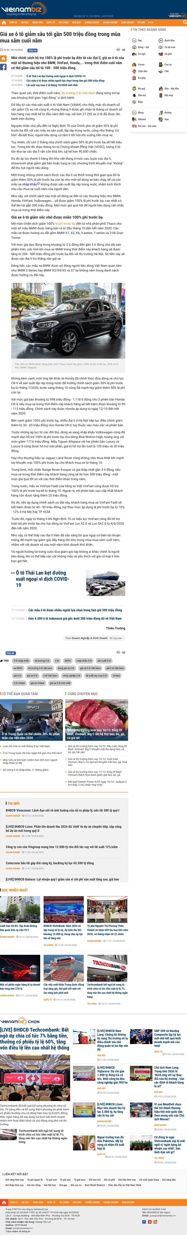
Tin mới (13, 803)
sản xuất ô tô (104, 660)
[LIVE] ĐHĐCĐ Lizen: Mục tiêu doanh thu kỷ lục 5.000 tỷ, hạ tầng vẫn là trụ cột (111, 1110)
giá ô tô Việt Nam (115, 668)
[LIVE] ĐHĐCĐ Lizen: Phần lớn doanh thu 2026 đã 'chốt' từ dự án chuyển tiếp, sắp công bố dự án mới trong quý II (63, 829)
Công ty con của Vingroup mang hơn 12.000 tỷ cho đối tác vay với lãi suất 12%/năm (62, 847)
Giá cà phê (109, 1180)
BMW (68, 660)
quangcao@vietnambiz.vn (162, 1215)
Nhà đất (101, 1055)
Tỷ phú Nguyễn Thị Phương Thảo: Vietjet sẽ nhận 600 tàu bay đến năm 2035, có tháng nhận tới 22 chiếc (107, 930)
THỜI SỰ (13, 22)
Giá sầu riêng (34, 1185)
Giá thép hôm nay (14, 1185)
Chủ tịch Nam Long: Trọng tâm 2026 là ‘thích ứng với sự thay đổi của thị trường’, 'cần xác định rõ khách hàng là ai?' (169, 1077)
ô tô (57, 660)
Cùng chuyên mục (83, 694)
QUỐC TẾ (50, 22)
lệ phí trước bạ (65, 224)
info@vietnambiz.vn (23, 1228)
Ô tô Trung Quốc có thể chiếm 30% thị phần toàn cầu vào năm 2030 (30, 736)
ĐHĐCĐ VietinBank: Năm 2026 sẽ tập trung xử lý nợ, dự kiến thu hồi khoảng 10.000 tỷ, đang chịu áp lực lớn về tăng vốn (63, 932)
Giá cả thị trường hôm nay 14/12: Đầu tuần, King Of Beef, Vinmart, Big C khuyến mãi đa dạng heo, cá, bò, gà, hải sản (97, 749)
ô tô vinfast (19, 683)
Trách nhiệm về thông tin (18, 1231)
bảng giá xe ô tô (66, 668)
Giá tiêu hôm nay (127, 1180)
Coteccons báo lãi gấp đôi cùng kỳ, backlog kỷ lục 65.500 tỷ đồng (50, 863)
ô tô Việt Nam (50, 675)
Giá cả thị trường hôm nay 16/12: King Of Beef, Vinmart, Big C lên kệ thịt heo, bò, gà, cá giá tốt (96, 734)
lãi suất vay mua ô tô (96, 675)
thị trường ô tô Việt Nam (78, 93)
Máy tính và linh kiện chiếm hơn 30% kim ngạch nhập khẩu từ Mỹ (30, 762)
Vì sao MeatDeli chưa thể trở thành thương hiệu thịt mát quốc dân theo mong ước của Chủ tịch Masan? (169, 1112)
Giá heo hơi (95, 1180)
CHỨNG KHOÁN (92, 22)
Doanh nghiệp (13, 816)
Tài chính (48, 945)
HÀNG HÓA (37, 22)
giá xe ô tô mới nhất (60, 683)
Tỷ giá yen (65, 1180)
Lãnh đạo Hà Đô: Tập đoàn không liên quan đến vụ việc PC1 (18, 928)
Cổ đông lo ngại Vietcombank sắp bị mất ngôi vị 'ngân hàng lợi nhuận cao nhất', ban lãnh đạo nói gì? (169, 1145)
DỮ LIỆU (141, 22)
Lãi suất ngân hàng (149, 1180)
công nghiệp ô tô (71, 675)
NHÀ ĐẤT (76, 22)
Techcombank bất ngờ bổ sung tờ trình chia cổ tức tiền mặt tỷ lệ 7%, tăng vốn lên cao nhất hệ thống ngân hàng (107, 991)
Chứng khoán (7, 995)
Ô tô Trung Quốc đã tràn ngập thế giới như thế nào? (32, 753)
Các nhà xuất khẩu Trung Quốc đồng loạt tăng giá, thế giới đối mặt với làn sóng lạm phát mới (64, 988)
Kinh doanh (160, 1125)
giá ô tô (17, 675)
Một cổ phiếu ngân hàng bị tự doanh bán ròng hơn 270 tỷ (20, 986)
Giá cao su (76, 1185)
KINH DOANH (128, 22)
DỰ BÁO (25, 22)
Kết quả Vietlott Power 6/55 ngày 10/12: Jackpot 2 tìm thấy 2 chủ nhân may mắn (97, 783)
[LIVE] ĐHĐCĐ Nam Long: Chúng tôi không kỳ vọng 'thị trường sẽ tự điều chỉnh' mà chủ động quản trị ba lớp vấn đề (112, 1040)
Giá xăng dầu (169, 1180)
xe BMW (18, 668)
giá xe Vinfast (37, 683)
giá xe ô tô (32, 675)
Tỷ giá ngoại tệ (35, 1180)
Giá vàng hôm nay (14, 1180)
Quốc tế (48, 999)
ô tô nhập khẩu (21, 660)
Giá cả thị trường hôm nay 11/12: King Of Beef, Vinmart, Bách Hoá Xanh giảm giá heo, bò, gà (95, 774)
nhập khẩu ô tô (84, 660)
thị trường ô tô (42, 660)
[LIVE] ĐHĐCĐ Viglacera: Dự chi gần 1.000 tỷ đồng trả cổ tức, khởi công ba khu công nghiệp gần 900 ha (112, 1075)
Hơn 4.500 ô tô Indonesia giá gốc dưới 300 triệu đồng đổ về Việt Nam (75, 619)
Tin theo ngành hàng (149, 30)
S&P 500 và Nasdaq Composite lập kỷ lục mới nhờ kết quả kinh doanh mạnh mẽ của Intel (167, 1038)
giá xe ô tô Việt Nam (90, 668)
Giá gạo (63, 1185)
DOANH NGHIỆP (110, 22)
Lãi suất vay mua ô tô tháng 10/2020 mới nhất (52, 85)
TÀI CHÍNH (63, 22)
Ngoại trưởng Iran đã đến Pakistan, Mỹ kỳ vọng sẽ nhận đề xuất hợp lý (110, 1143)
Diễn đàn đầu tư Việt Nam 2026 (124, 1185)
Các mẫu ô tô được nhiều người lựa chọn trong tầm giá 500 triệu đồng (66, 80)
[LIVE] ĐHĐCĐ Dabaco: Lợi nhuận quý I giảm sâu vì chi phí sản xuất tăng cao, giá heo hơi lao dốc (62, 881)
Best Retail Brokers (95, 1185)
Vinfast (116, 675)
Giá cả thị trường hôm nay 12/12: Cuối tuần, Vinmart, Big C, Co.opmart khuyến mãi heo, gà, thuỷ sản (97, 762)
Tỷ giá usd (51, 1180)
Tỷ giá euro (79, 1180)
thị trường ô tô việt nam (40, 668)
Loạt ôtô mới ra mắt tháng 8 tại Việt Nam (26, 746)
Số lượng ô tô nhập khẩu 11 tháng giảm (25, 769)
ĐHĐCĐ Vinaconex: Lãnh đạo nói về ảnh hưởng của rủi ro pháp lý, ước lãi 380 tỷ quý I (62, 810)
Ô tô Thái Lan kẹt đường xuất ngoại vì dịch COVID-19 (56, 76)
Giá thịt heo (50, 1185)
